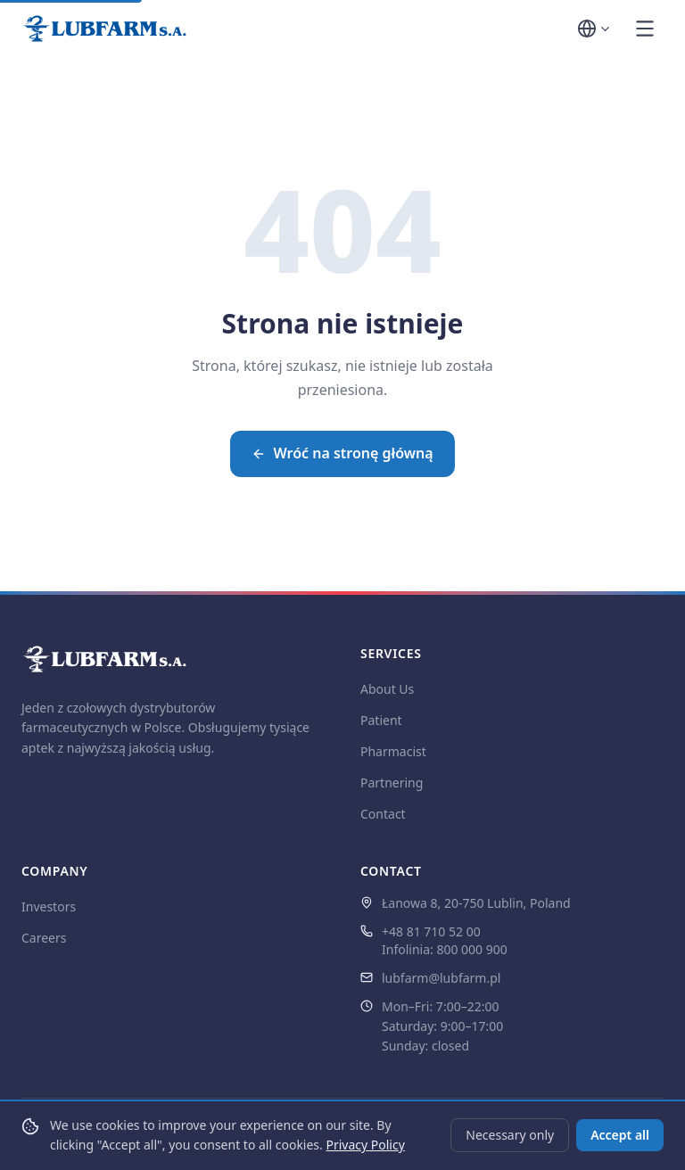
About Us (387, 688)
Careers (43, 937)
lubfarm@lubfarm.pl (441, 977)
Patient (381, 720)
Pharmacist (393, 751)
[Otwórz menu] (645, 28)
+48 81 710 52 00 (431, 931)
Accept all (619, 1134)
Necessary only (510, 1134)
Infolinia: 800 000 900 (445, 949)
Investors (48, 906)
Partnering (391, 782)
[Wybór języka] (594, 28)
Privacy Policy (365, 1144)
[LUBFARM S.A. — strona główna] (104, 28)
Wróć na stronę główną (342, 453)
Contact (383, 813)
